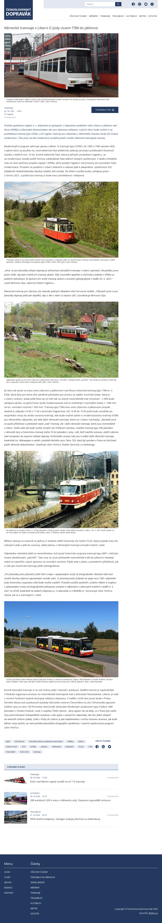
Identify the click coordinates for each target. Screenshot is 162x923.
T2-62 (81, 746)
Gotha (81, 741)
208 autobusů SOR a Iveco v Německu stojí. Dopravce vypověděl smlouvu (70, 800)
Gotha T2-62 (11, 746)
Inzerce (8, 887)
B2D (8, 741)
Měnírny (93, 16)
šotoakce (69, 746)
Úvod (7, 872)
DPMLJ (70, 741)
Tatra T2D (24, 752)
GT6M (33, 746)
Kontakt (9, 892)
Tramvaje (105, 16)
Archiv (7, 882)
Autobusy (131, 16)
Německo (56, 746)
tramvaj (37, 752)
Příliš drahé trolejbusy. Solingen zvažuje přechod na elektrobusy (65, 819)
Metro (142, 16)
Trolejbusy (118, 16)
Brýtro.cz (153, 913)
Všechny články (78, 16)
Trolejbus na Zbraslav (42, 877)
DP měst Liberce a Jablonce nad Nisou (46, 741)
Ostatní (152, 16)
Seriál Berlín (37, 882)
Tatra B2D (10, 752)
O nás (7, 877)
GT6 (23, 746)
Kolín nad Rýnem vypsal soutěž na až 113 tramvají (57, 781)
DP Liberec (19, 741)
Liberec (44, 746)
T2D (90, 746)
